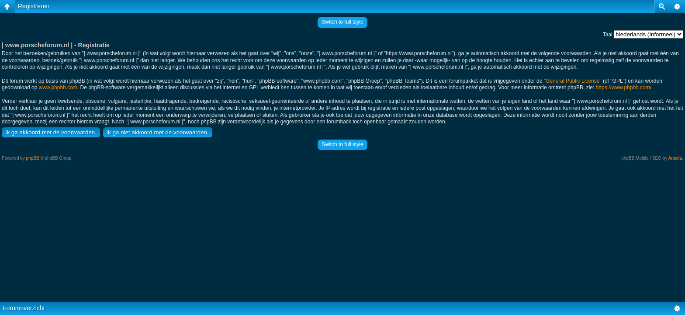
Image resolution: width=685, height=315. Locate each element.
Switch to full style (342, 22)
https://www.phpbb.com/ (623, 87)
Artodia (675, 158)
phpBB (32, 158)
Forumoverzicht (24, 308)
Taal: (608, 35)
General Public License (572, 81)
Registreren (33, 6)
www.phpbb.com (58, 87)
